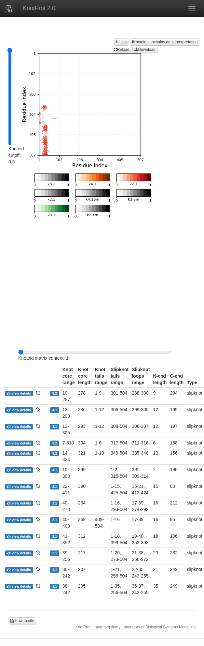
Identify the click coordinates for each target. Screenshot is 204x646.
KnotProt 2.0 (39, 8)
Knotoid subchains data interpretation (164, 42)
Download (144, 49)
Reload (121, 49)
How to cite (22, 621)
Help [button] (121, 42)
